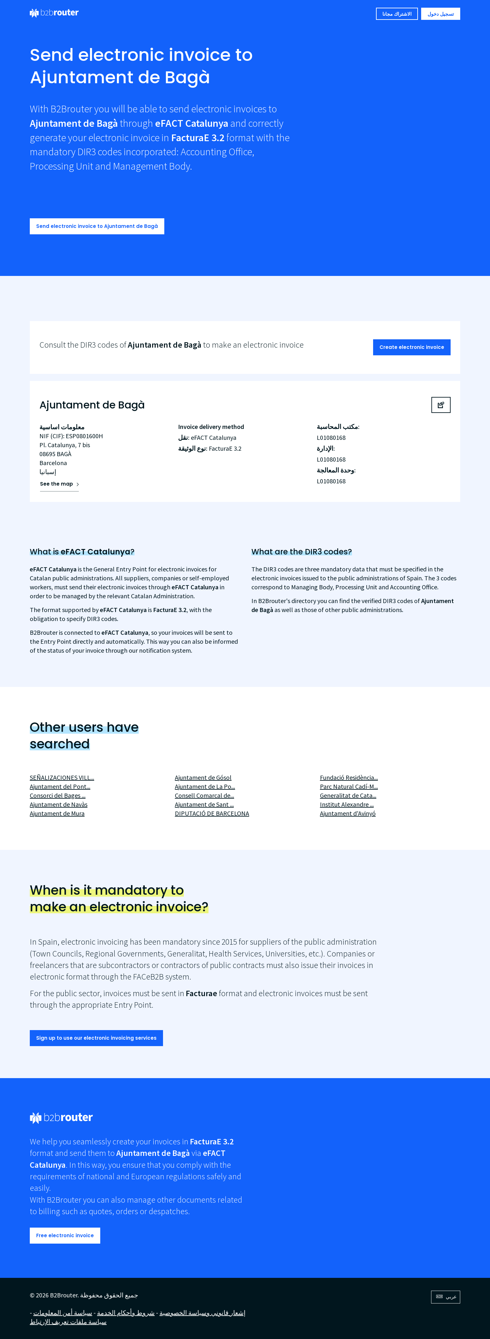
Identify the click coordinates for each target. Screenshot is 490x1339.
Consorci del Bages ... (58, 795)
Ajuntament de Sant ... (204, 804)
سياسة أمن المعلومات (62, 1313)
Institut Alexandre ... (347, 804)
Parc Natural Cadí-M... (349, 786)
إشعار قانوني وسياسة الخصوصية (202, 1313)
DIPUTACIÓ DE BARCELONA (212, 813)
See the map (56, 483)
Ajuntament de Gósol (203, 777)
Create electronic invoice (412, 347)
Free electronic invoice (65, 1235)
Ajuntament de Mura (57, 813)
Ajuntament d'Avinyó (348, 813)
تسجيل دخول (441, 14)
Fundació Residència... (349, 777)
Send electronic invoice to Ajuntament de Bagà (97, 226)
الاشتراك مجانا (397, 14)
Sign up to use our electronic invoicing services (96, 1038)
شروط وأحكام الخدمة (126, 1313)
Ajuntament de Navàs (58, 804)
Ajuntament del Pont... (60, 786)
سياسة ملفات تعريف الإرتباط (68, 1322)
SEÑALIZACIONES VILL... (62, 777)
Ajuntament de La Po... (205, 786)
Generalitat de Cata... (348, 795)
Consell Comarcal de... (204, 795)
